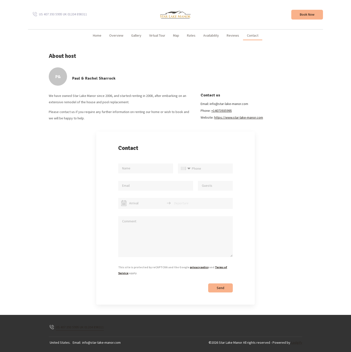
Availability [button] (211, 35)
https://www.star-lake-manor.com (238, 117)
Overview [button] (116, 35)
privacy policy (199, 267)
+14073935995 (221, 110)
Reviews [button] (233, 35)
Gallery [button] (136, 35)
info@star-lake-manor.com (101, 342)
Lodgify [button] (296, 342)
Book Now (307, 14)
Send (220, 288)
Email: (77, 342)
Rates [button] (191, 35)
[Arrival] (146, 203)
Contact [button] (252, 35)
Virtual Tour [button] (157, 35)
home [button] (97, 35)
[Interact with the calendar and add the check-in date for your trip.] (123, 203)
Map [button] (176, 35)
